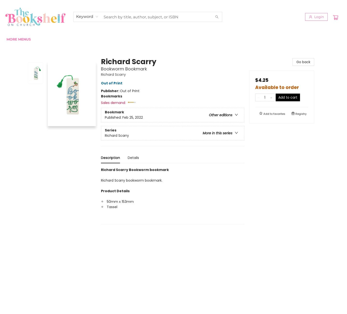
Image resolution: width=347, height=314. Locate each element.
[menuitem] (12, 39)
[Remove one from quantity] (258, 97)
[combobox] (87, 16)
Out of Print (112, 83)
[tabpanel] (172, 195)
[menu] (173, 39)
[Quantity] (264, 97)
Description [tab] (110, 157)
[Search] (217, 17)
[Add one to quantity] (271, 97)
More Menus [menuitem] (287, 39)
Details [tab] (133, 157)
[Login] (316, 17)
